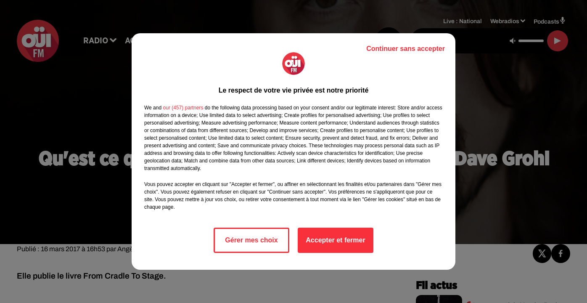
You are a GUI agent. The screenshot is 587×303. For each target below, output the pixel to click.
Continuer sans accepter (405, 48)
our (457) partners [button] (183, 108)
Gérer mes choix (251, 240)
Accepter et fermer (335, 240)
